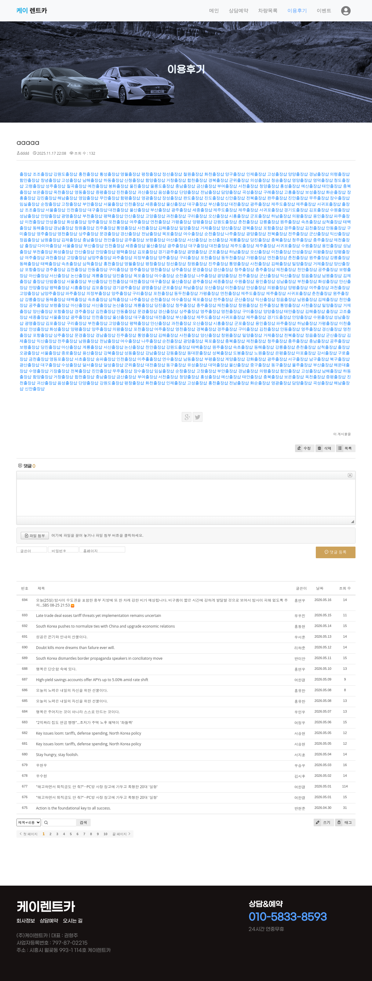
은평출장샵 (285, 353)
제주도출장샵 (283, 204)
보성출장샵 (315, 192)
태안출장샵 (332, 186)
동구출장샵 (176, 365)
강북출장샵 (113, 353)
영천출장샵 (67, 233)
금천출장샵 (39, 359)
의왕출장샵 (302, 216)
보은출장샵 (43, 192)
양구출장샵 (235, 174)
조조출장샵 (43, 174)
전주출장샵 (298, 233)
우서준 (299, 637)
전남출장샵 (210, 192)
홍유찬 (299, 690)
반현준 (299, 808)
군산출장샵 (319, 233)
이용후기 (297, 10)
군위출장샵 (239, 180)
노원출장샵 (264, 353)
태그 (343, 822)
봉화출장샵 (118, 186)
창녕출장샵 (50, 180)
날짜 (319, 588)
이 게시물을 (342, 434)
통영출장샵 (126, 228)
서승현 (299, 733)
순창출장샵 (50, 204)
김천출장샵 (315, 228)
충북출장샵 (281, 240)
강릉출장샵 (269, 221)
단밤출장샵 (55, 281)
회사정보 (25, 921)
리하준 (299, 648)
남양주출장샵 (99, 257)
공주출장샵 (134, 240)
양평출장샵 (202, 221)
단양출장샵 (189, 192)
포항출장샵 (273, 228)
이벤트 (324, 10)
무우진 (299, 615)
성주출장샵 (55, 186)
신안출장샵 (235, 198)
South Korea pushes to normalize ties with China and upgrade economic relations (105, 626)
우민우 (299, 712)
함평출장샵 (130, 198)
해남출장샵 (67, 198)
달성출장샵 (113, 365)
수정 (303, 448)
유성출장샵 (197, 365)
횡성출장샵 (109, 174)
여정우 (299, 722)
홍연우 (299, 600)
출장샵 (25, 174)
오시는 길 (72, 921)
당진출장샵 (260, 240)
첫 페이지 (28, 834)
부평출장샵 (214, 359)
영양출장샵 (302, 180)
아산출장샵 (176, 240)
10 (105, 834)
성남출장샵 (29, 216)
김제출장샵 (71, 240)
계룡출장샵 (239, 240)
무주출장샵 (319, 198)
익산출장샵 (340, 233)
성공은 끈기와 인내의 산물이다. (62, 637)
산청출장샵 (134, 180)
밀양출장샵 (189, 228)
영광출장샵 (151, 198)
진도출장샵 (214, 198)
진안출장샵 (298, 198)
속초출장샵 (311, 221)
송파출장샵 (105, 359)
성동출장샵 (134, 353)
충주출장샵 (323, 240)
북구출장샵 (340, 359)
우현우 (41, 765)
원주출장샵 (290, 221)
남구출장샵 (319, 359)
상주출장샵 (88, 233)
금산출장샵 (206, 186)
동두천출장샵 (233, 257)
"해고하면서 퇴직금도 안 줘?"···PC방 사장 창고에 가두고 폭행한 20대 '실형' (97, 786)
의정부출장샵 (145, 257)
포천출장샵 (118, 221)
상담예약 (238, 10)
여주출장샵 (139, 221)
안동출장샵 (336, 228)
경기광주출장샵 (172, 251)
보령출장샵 (155, 240)
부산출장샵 (218, 204)
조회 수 (345, 588)
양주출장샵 (98, 221)
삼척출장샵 (332, 221)
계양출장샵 (235, 359)
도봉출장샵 (243, 353)
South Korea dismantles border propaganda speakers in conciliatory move (99, 658)
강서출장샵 (327, 353)
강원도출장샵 (65, 174)
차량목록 (268, 10)
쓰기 (322, 822)
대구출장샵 (197, 204)
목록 (344, 448)
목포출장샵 (172, 233)
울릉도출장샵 (162, 186)
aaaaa (27, 142)
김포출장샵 (319, 210)
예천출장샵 (98, 186)
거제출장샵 (210, 228)
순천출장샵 (214, 233)
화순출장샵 (336, 192)
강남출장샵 (155, 353)
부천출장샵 (92, 216)
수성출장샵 (71, 365)
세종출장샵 (155, 204)
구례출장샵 (273, 192)
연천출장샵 (160, 221)
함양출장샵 (155, 180)
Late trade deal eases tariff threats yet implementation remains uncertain (98, 615)
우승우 (299, 765)
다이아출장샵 (49, 245)
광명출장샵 (71, 216)
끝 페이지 (121, 834)
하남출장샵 (281, 216)
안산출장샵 (134, 216)
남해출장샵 (92, 180)
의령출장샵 (340, 174)
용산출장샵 (92, 353)
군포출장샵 (260, 216)
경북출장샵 (218, 180)
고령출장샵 (35, 186)
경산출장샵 (130, 233)
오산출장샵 (218, 216)
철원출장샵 (193, 174)
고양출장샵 (155, 216)
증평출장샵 (105, 192)
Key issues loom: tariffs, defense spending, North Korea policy (88, 733)
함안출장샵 (29, 180)
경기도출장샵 (296, 210)
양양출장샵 (298, 174)
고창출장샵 (71, 204)
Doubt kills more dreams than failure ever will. (75, 647)
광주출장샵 (260, 204)
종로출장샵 (71, 353)
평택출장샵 (113, 216)
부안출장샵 (92, 204)
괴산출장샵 (147, 192)
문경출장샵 (109, 233)
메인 (214, 10)
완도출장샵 (193, 198)
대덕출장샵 (218, 365)
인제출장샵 (256, 174)
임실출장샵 (29, 204)
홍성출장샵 (290, 186)
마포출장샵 (306, 353)
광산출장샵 (29, 365)
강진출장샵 (47, 198)
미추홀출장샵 (149, 359)
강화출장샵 (256, 359)
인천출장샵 (134, 204)
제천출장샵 (286, 269)
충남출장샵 (185, 186)
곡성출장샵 (252, 192)
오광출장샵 (29, 353)
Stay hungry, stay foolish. (57, 754)
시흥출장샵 (239, 216)
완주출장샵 (277, 198)
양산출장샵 (231, 228)
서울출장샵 (113, 204)
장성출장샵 (172, 198)
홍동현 (299, 626)
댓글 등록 (336, 552)
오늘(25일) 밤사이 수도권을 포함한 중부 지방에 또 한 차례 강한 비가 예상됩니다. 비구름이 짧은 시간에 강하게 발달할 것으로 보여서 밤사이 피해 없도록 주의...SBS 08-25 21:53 (162, 603)
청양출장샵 (269, 186)
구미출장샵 (118, 269)
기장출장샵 (59, 371)
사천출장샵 (147, 228)
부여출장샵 (227, 186)
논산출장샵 (218, 240)
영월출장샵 (130, 174)
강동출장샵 (176, 353)
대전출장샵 (239, 204)
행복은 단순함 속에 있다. (56, 669)
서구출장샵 (298, 359)
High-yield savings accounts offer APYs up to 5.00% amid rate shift (92, 679)
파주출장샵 (122, 257)
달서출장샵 (92, 365)
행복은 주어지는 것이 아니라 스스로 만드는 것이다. (78, 711)
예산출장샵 (311, 186)
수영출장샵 (39, 371)
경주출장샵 (294, 228)
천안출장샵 (113, 240)
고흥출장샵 (294, 192)
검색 (83, 822)
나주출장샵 (235, 233)
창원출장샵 (84, 228)
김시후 (299, 776)
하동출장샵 (113, 180)
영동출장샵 (84, 192)
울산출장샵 (176, 204)
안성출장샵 (55, 221)
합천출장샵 (197, 180)
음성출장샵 (168, 192)
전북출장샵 (256, 198)
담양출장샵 (231, 192)
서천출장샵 (248, 186)
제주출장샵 (306, 204)
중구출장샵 (260, 365)
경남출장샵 (319, 174)
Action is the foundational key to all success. (73, 808)
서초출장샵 (84, 359)
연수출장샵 (172, 359)
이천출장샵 (35, 221)
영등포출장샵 (61, 359)
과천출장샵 (176, 216)
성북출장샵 (222, 353)
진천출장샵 (126, 192)
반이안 (299, 658)
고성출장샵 (277, 174)
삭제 (323, 448)
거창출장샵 (176, 180)
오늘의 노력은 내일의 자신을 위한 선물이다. (72, 690)
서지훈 (299, 755)
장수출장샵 (340, 198)
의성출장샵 (260, 180)
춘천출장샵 (248, 221)
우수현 (41, 776)
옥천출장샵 (63, 192)
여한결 (299, 680)
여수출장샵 (193, 233)
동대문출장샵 (199, 353)
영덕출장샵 (323, 180)
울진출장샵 (139, 186)
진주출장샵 (105, 228)
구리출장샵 (197, 216)
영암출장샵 (88, 198)
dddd (24, 153)
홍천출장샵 (88, 174)
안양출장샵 (50, 216)
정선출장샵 (172, 174)
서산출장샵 (197, 240)
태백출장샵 (50, 263)
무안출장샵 (109, 198)
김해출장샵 (168, 228)
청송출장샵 (281, 180)
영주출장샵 (47, 233)
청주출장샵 (302, 240)
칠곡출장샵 (76, 186)
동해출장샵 (43, 228)
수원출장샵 (340, 210)
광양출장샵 (256, 233)
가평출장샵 (181, 221)
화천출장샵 (214, 174)
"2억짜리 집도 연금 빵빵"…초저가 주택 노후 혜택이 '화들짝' (84, 722)
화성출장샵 (76, 221)
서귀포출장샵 (329, 204)
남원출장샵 (50, 240)
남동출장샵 (193, 359)
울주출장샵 (302, 365)
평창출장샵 (151, 174)
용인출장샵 (323, 216)
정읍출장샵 (29, 240)
